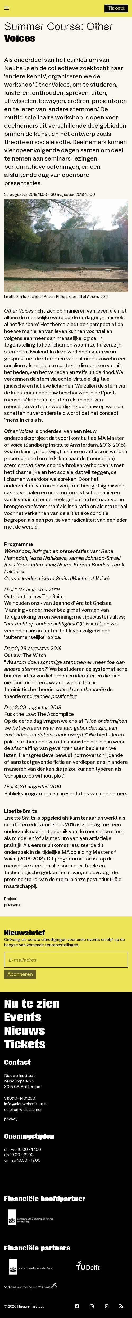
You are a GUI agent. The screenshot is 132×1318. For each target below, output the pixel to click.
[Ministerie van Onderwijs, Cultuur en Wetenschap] (30, 1217)
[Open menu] (7, 8)
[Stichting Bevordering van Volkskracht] (30, 1287)
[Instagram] (92, 1306)
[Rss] (121, 1306)
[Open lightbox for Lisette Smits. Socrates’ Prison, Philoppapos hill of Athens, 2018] (66, 245)
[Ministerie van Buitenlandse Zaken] (30, 1267)
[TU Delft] (87, 1267)
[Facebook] (77, 1306)
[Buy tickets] (116, 8)
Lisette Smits (19, 818)
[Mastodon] (106, 1306)
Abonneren (20, 974)
